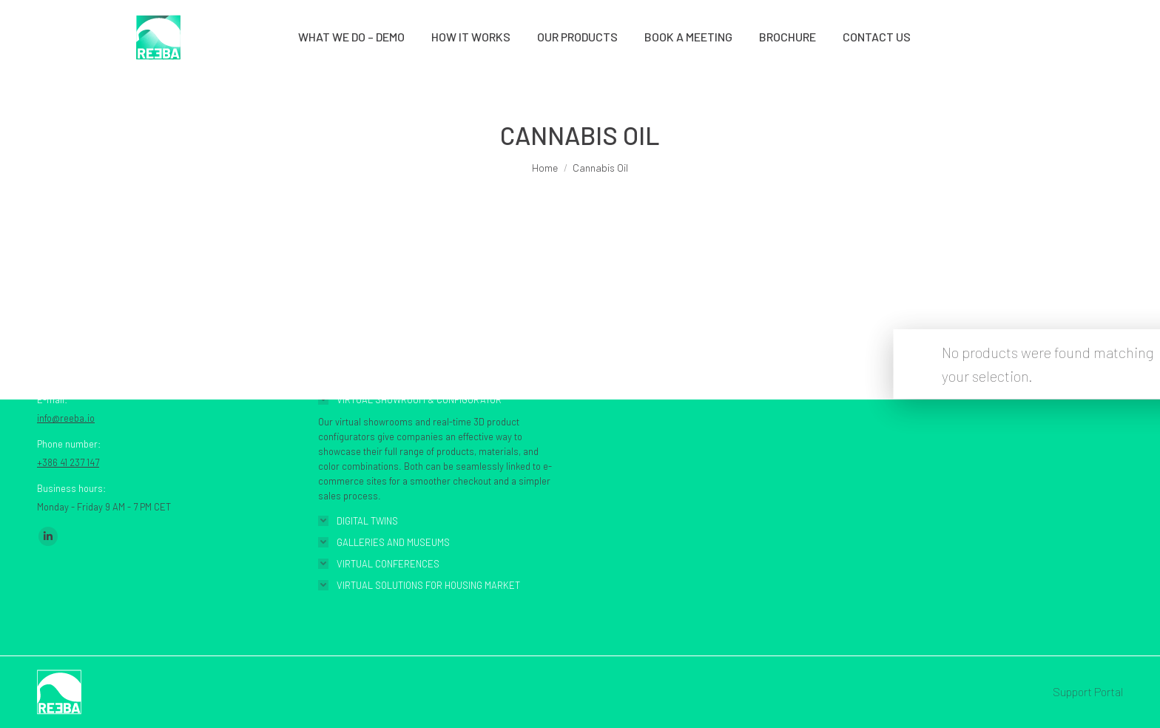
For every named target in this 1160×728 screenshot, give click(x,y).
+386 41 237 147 (68, 462)
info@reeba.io (66, 418)
